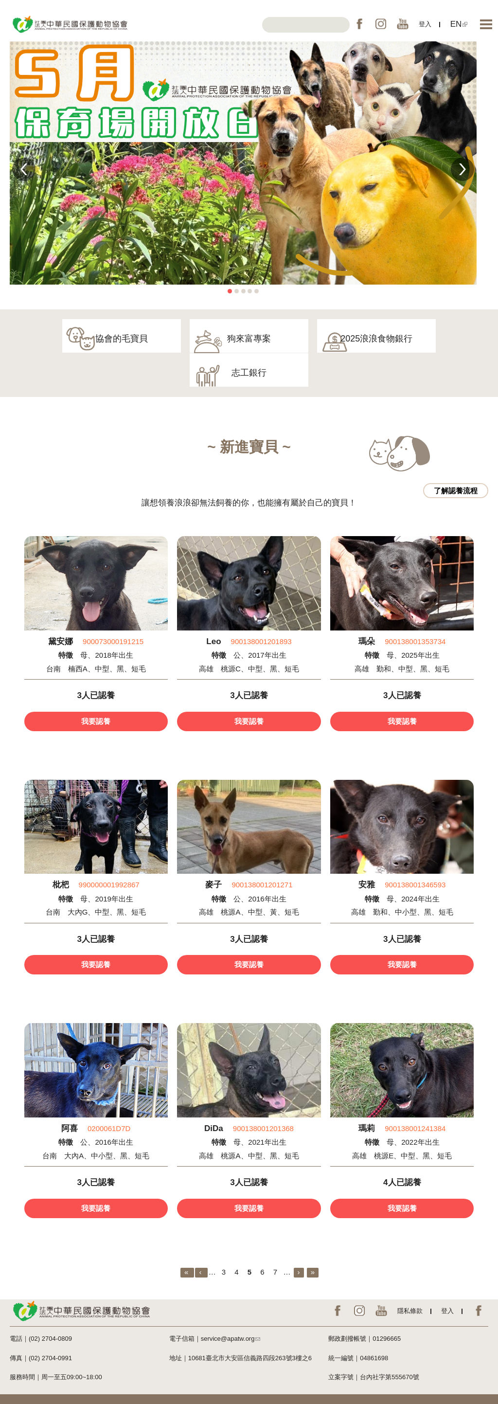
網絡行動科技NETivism (255, 1389)
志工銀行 (412, 338)
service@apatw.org (231, 1310)
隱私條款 (410, 1282)
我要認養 (95, 692)
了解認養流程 (456, 462)
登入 (425, 24)
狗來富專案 (194, 338)
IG (381, 24)
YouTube (402, 24)
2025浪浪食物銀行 (303, 338)
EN (459, 24)
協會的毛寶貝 (85, 338)
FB (359, 24)
